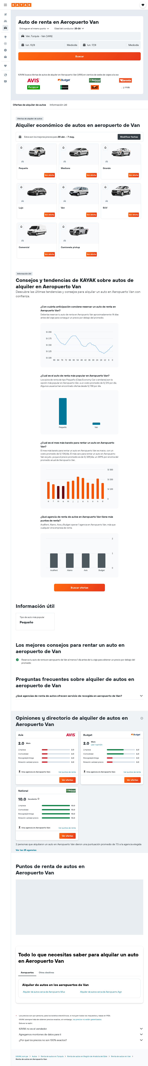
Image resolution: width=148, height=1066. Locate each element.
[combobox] (34, 28)
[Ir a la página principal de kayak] (21, 5)
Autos (34, 1056)
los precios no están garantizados (87, 1019)
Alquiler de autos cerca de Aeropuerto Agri (101, 991)
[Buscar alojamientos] (5, 21)
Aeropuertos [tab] (27, 972)
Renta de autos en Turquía (52, 1056)
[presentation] (141, 718)
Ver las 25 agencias (26, 850)
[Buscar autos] (5, 28)
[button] (5, 4)
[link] (79, 587)
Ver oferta (49, 175)
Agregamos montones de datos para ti (81, 1034)
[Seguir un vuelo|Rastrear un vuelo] (5, 43)
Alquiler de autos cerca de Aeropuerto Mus (44, 991)
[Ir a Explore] (5, 37)
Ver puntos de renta (67, 772)
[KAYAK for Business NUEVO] (5, 57)
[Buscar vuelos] (5, 14)
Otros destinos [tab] (46, 972)
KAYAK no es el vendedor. (81, 1029)
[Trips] (5, 66)
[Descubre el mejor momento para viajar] (5, 50)
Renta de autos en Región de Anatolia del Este (87, 1056)
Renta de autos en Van (121, 1056)
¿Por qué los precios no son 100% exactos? (81, 1040)
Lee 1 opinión (96, 744)
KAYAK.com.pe (22, 1056)
